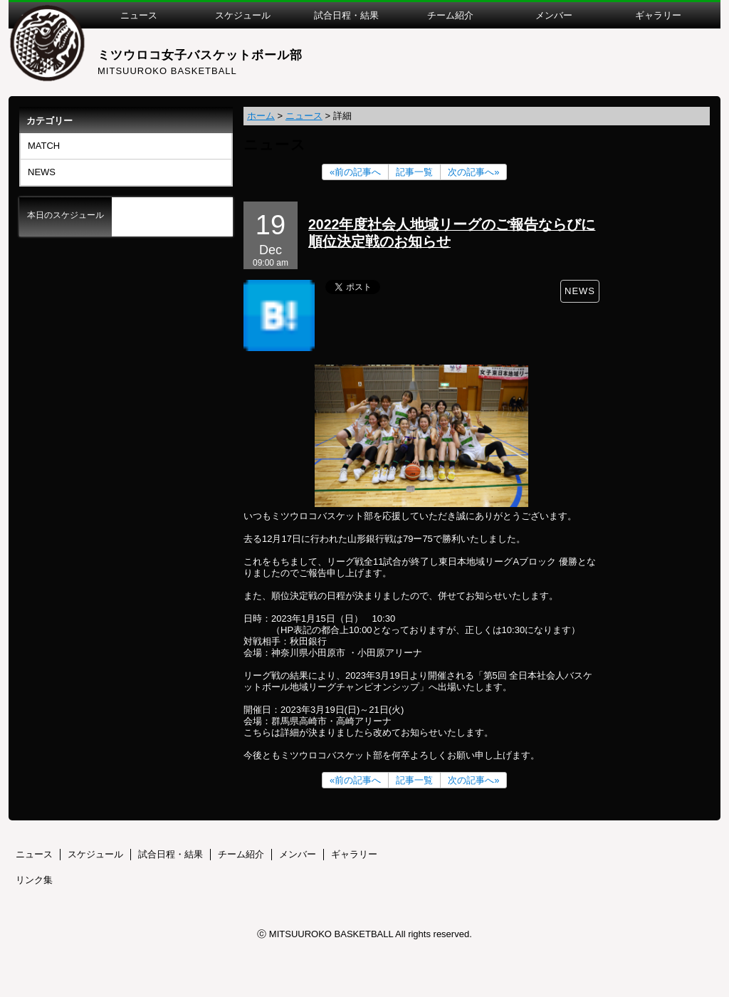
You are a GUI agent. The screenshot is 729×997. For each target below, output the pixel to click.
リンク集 (34, 880)
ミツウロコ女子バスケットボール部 (200, 55)
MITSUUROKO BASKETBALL (167, 71)
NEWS (42, 172)
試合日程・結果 (170, 854)
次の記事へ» (473, 172)
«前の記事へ (355, 172)
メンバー (297, 854)
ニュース (303, 115)
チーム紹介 (241, 854)
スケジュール (95, 854)
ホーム (261, 115)
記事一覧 (414, 172)
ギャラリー (354, 854)
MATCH (44, 145)
